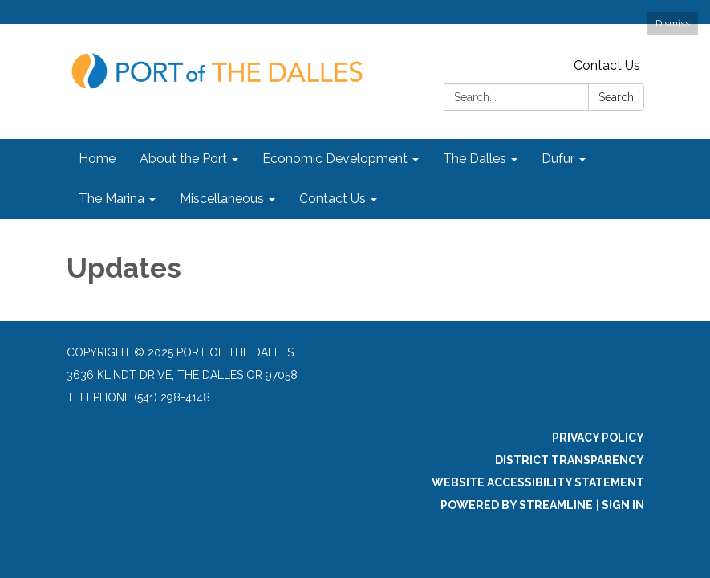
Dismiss (672, 23)
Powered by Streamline (516, 505)
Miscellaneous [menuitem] (222, 198)
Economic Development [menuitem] (335, 158)
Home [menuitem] (97, 158)
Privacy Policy (598, 437)
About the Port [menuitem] (183, 158)
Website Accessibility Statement (538, 482)
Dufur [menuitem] (558, 158)
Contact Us (607, 65)
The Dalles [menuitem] (474, 158)
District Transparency (569, 460)
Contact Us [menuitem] (332, 198)
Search (616, 97)
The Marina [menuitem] (111, 198)
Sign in (623, 505)
